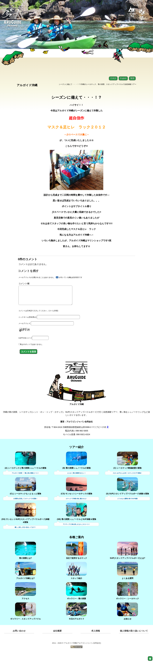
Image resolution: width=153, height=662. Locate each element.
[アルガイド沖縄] (76, 382)
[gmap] (108, 436)
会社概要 (57, 640)
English (123, 78)
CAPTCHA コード (25, 347)
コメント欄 (24, 288)
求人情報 (95, 640)
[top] (150, 658)
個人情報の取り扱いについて (134, 640)
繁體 (132, 78)
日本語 (113, 78)
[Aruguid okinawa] (13, 19)
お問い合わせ (19, 640)
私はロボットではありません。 (32, 353)
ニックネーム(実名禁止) (27, 326)
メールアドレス (24, 332)
